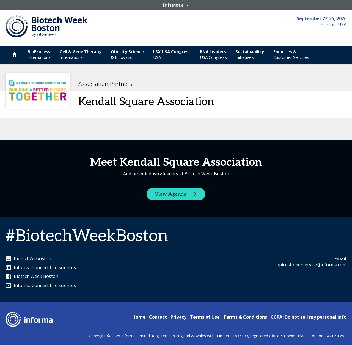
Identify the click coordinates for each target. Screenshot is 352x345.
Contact (158, 317)
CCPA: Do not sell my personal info (308, 317)
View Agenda (170, 194)
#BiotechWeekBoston (87, 236)
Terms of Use (205, 317)
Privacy (178, 317)
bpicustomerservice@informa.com (311, 265)
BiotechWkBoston (28, 258)
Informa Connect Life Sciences (41, 267)
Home (138, 317)
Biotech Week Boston (32, 276)
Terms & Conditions (245, 317)
